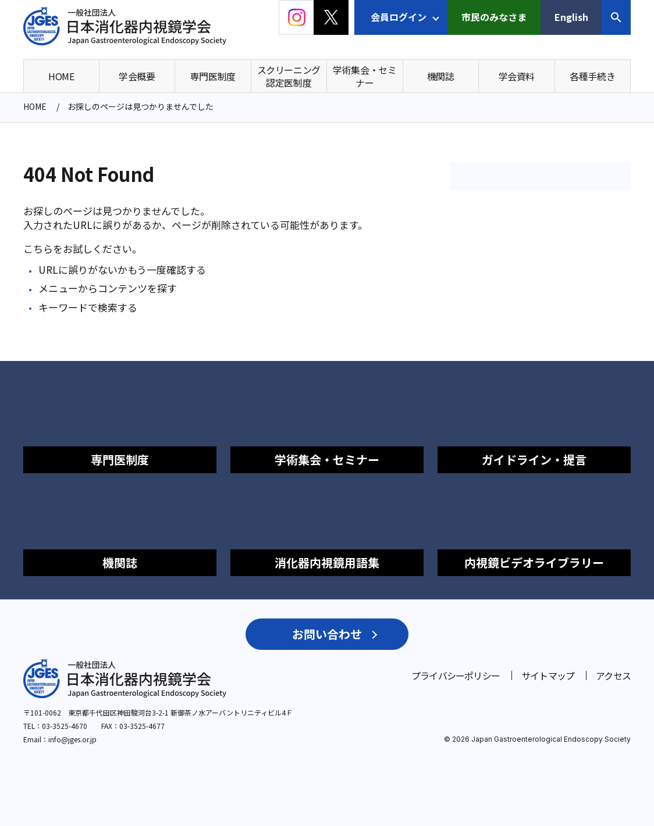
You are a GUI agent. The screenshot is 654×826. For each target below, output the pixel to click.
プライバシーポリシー (455, 675)
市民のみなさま (494, 17)
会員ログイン (398, 17)
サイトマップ (547, 675)
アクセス (613, 675)
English (571, 17)
